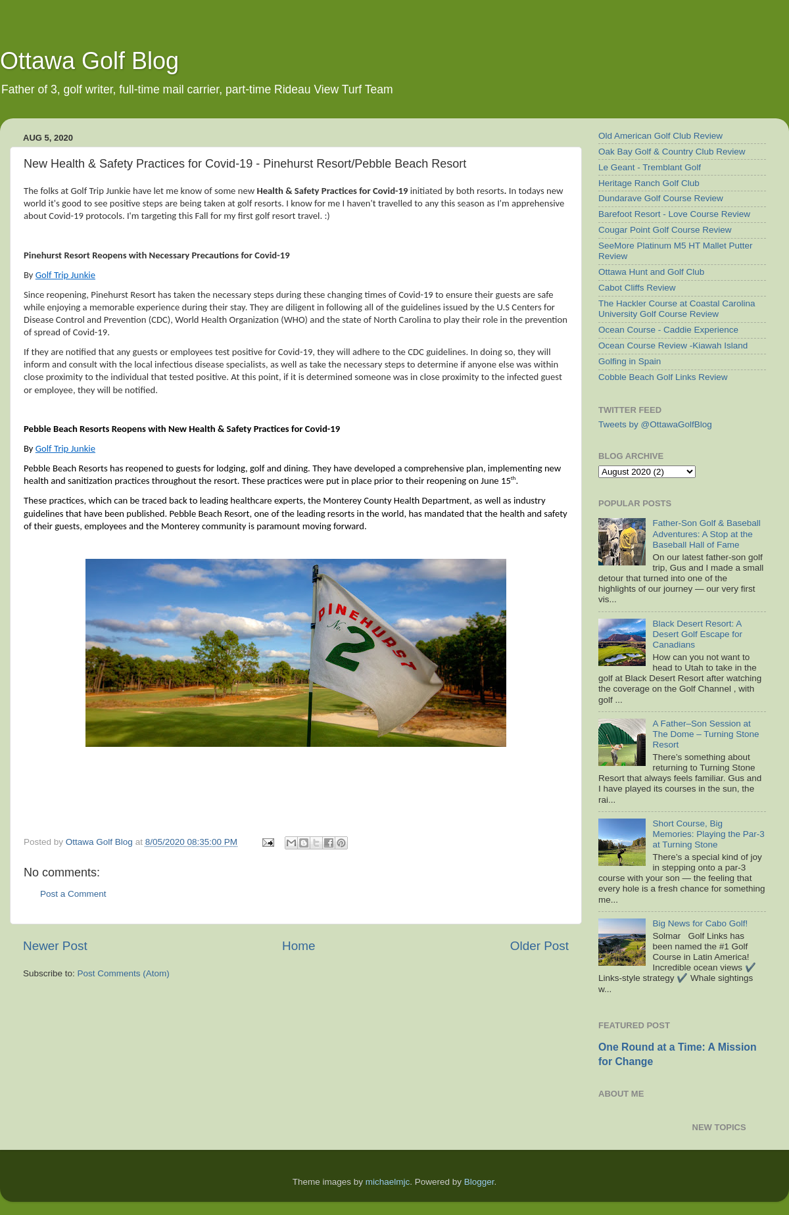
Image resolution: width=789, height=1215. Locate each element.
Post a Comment (73, 894)
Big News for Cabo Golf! (700, 923)
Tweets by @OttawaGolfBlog (655, 424)
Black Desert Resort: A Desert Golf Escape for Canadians (697, 634)
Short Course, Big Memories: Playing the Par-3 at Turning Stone (708, 834)
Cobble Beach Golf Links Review (663, 377)
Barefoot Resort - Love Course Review (674, 214)
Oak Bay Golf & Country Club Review (672, 151)
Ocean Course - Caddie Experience (668, 330)
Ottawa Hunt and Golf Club (651, 272)
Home (298, 946)
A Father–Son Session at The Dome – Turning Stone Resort (705, 734)
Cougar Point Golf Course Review (665, 230)
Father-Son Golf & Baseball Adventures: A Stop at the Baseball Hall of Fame (706, 533)
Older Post (539, 946)
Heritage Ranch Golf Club (649, 183)
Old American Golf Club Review (660, 136)
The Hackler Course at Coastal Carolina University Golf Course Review (676, 308)
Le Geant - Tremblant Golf (649, 167)
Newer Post (55, 946)
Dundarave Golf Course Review (660, 198)
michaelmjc (388, 1182)
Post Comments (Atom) (124, 973)
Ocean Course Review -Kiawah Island (673, 345)
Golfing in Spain (629, 361)
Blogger (479, 1182)
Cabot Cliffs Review (637, 288)
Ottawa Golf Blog (89, 60)
